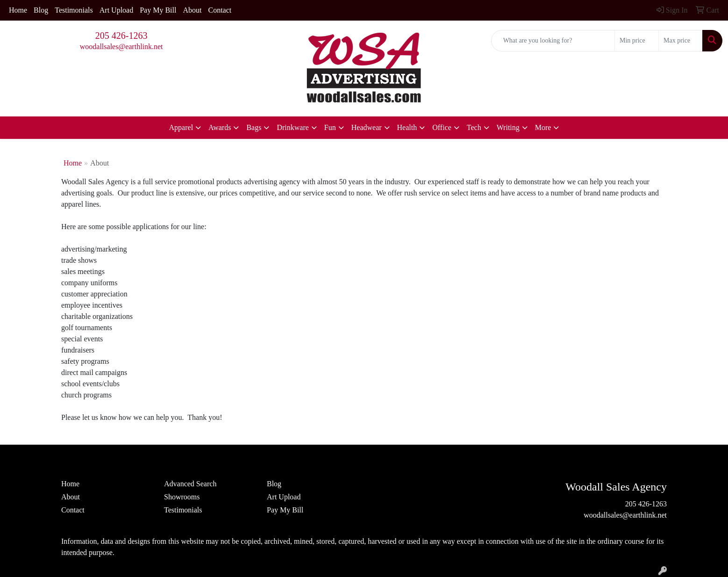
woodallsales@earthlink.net (121, 46)
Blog (41, 10)
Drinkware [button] (292, 127)
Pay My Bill (158, 10)
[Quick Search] (553, 40)
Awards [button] (219, 127)
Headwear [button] (366, 127)
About (192, 10)
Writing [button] (508, 127)
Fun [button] (330, 127)
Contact (219, 10)
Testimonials (74, 10)
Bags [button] (253, 127)
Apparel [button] (181, 127)
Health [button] (407, 127)
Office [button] (441, 127)
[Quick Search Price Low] (636, 40)
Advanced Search (190, 484)
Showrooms (182, 497)
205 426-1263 (121, 35)
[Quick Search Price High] (680, 40)
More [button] (543, 127)
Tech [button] (474, 127)
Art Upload (116, 10)
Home (18, 10)
